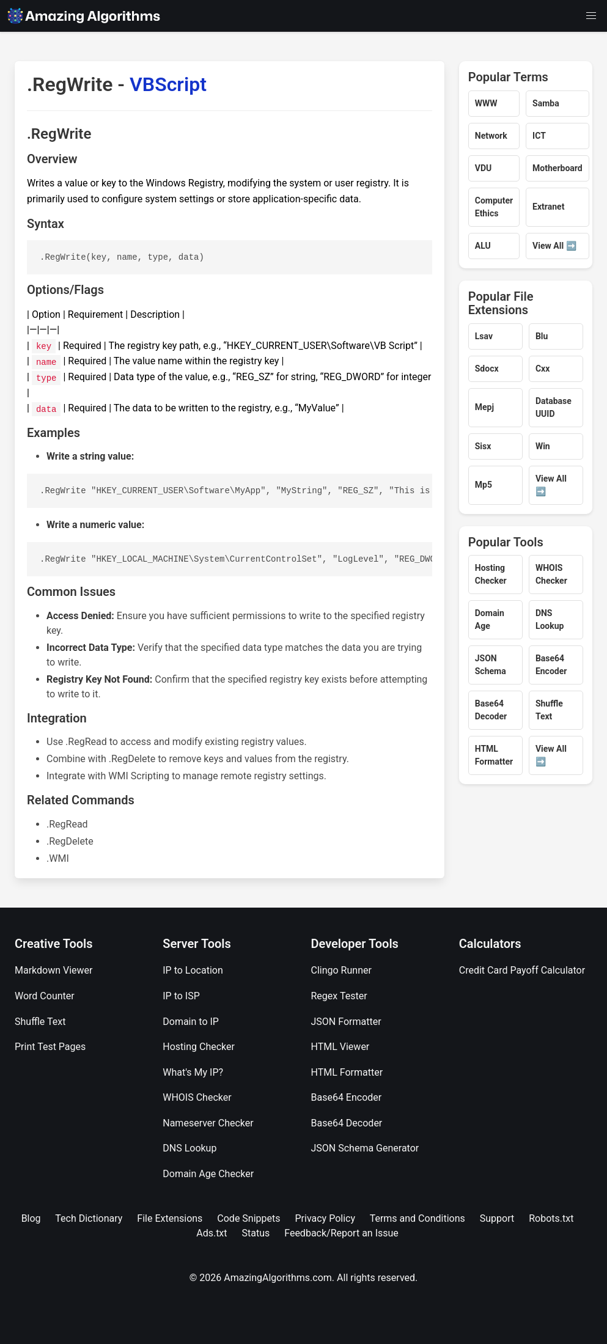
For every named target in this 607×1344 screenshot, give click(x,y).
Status (256, 1233)
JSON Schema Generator (365, 1148)
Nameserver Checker (208, 1123)
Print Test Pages (50, 1046)
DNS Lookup (189, 1148)
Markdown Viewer (54, 970)
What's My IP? (193, 1072)
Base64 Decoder (347, 1123)
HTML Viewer (340, 1046)
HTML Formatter (347, 1072)
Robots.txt (551, 1218)
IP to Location (193, 970)
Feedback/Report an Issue (341, 1233)
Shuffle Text (40, 1021)
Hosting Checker (199, 1046)
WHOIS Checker (197, 1097)
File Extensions (169, 1218)
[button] (591, 16)
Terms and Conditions (417, 1218)
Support (497, 1218)
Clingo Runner (341, 970)
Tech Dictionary (88, 1218)
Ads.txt (211, 1233)
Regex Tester (339, 996)
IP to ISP (181, 996)
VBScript (168, 84)
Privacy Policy (325, 1218)
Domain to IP (191, 1021)
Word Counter (45, 996)
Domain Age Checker (208, 1174)
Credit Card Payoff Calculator (522, 970)
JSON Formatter (346, 1021)
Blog (31, 1218)
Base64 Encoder (346, 1097)
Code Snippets (248, 1218)
